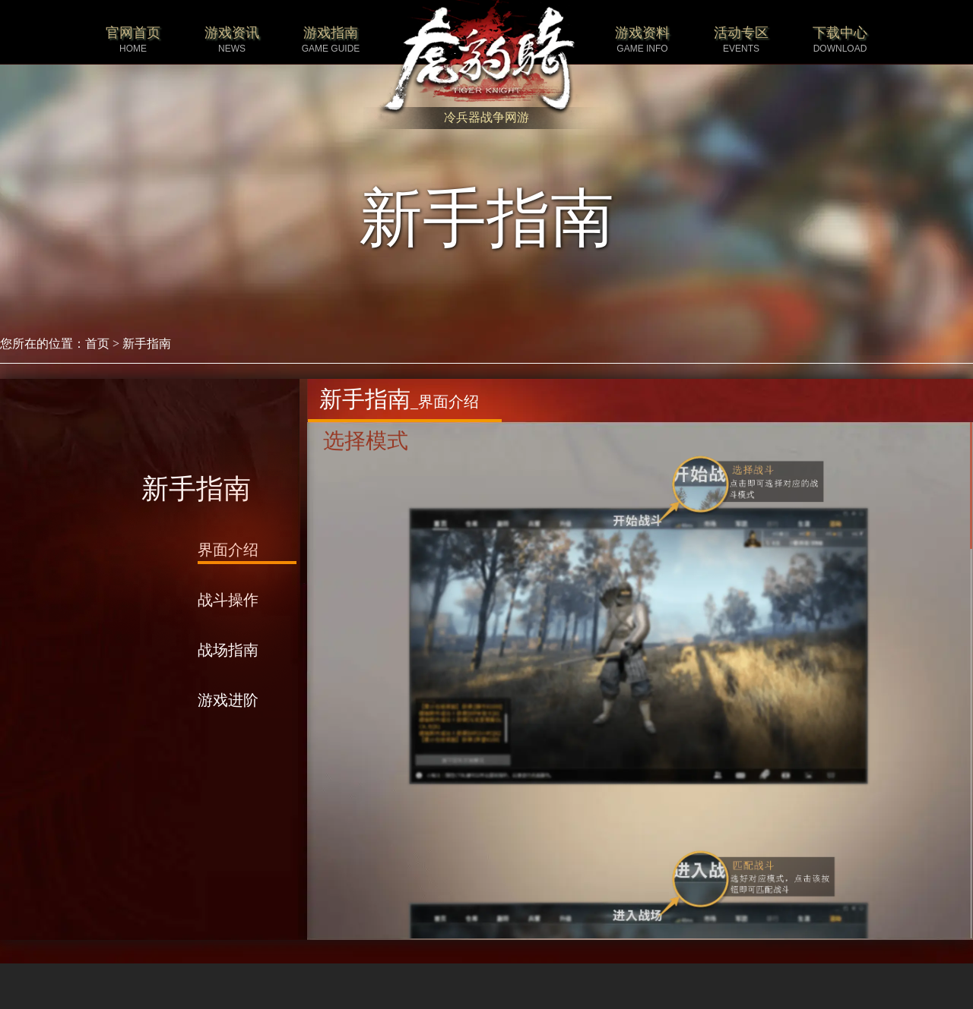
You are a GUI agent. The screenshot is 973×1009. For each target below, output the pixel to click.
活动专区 (741, 40)
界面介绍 (228, 549)
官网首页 (133, 40)
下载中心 (840, 40)
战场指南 (228, 650)
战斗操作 (228, 599)
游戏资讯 (231, 40)
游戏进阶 (228, 700)
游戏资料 (642, 40)
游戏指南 (330, 40)
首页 (97, 343)
